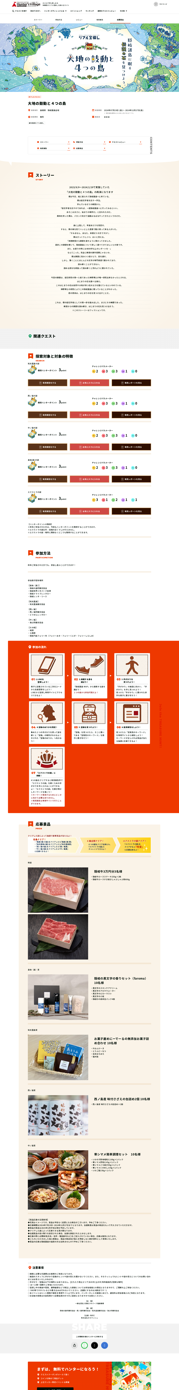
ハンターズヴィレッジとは (54, 11)
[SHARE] (74, 1345)
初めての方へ (35, 11)
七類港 (33, 633)
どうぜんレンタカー (38, 614)
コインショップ (76, 11)
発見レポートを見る (131, 383)
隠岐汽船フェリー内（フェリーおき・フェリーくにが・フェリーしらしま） (62, 635)
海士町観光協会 (36, 622)
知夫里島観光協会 (37, 604)
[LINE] (84, 1345)
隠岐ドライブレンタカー (40, 593)
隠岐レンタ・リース (38, 596)
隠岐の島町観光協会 (38, 588)
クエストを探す (21, 11)
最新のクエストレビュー (107, 11)
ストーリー (38, 20)
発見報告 (99, 20)
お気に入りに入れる (89, 383)
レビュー (79, 20)
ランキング (90, 11)
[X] (94, 1345)
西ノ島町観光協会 (37, 612)
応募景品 (120, 20)
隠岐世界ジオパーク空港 (40, 591)
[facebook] (104, 1345)
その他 (122, 11)
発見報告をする (47, 383)
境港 (32, 630)
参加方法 (58, 20)
